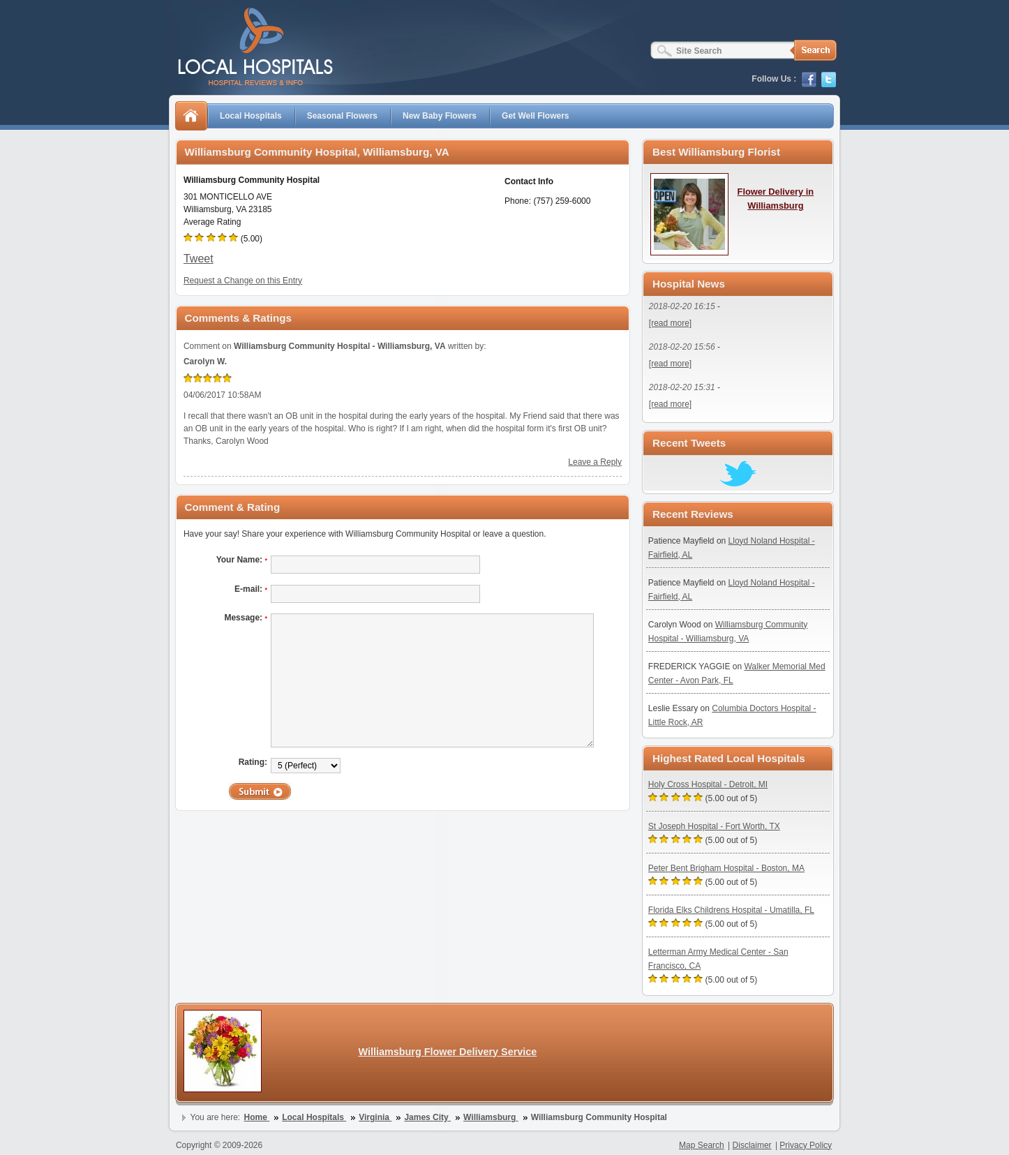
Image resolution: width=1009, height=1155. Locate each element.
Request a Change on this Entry (243, 280)
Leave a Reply (595, 462)
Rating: (253, 762)
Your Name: (241, 560)
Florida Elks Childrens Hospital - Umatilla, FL (731, 910)
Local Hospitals (251, 116)
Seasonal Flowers (342, 116)
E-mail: (250, 589)
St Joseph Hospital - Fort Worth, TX (714, 826)
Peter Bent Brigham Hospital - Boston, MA (726, 868)
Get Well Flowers (535, 116)
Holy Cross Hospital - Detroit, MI (708, 784)
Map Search (701, 1145)
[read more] (670, 323)
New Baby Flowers (440, 116)
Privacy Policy (805, 1145)
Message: (245, 618)
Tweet (199, 258)
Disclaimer (752, 1145)
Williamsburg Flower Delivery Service (447, 1051)
